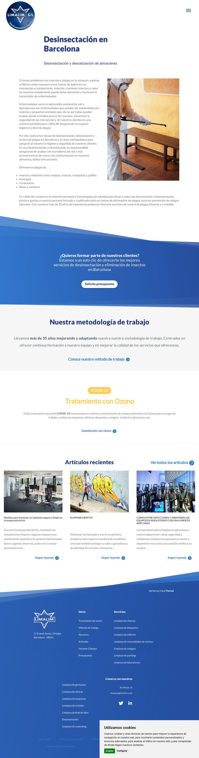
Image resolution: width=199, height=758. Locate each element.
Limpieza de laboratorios (127, 662)
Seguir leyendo (47, 558)
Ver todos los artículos (173, 462)
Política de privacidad (70, 739)
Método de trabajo (89, 627)
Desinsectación (70, 719)
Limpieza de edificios (125, 634)
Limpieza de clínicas (72, 691)
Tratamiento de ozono (90, 620)
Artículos (83, 641)
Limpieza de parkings (125, 655)
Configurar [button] (122, 751)
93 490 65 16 (126, 687)
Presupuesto (85, 655)
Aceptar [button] (110, 751)
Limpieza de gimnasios (74, 684)
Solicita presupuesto (99, 284)
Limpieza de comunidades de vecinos (133, 641)
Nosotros (84, 634)
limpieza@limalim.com (121, 693)
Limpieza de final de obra (75, 712)
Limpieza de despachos (126, 627)
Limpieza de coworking (74, 726)
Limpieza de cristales (73, 705)
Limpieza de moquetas (74, 698)
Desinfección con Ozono (99, 431)
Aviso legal (44, 739)
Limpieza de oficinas (124, 620)
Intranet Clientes (88, 648)
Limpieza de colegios (125, 648)
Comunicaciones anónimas (60, 746)
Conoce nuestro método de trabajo (99, 359)
